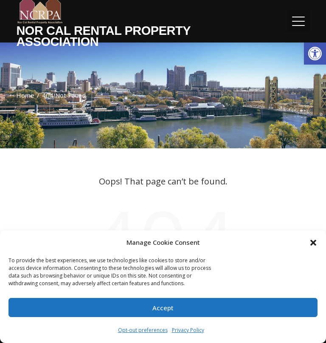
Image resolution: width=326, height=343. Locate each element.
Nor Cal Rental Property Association (103, 36)
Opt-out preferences (143, 330)
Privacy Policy (188, 330)
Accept (163, 307)
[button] (315, 54)
